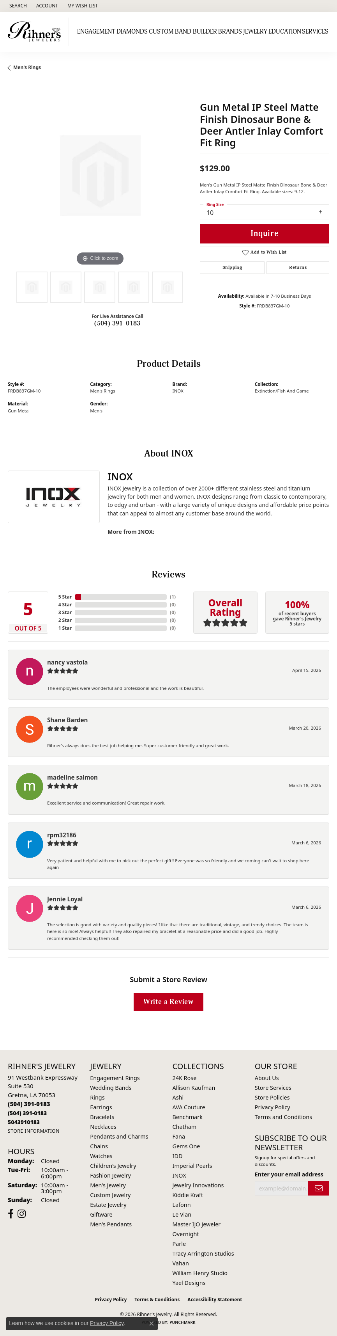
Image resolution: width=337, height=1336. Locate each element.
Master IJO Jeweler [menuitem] (197, 1224)
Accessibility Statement (214, 1299)
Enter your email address (289, 1174)
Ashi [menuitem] (178, 1097)
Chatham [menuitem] (185, 1126)
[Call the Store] (29, 1104)
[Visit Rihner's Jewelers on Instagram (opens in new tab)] (22, 1214)
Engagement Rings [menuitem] (115, 1078)
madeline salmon (72, 777)
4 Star (65, 604)
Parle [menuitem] (179, 1243)
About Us (267, 1078)
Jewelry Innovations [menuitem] (198, 1185)
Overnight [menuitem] (186, 1234)
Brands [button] (230, 32)
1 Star (65, 628)
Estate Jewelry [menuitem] (108, 1204)
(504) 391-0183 (117, 323)
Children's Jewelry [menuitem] (113, 1165)
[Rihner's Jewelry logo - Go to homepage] (36, 32)
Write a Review (168, 1001)
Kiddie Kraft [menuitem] (188, 1195)
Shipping (232, 267)
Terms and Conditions (283, 1117)
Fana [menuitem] (179, 1136)
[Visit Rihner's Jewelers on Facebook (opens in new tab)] (11, 1214)
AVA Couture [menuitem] (189, 1107)
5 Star (65, 596)
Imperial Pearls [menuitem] (192, 1165)
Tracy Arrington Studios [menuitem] (203, 1253)
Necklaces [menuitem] (103, 1126)
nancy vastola (67, 662)
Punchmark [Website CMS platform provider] (182, 1322)
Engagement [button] (96, 32)
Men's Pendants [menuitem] (111, 1224)
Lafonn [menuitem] (182, 1204)
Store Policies (272, 1097)
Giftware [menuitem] (101, 1214)
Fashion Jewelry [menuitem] (110, 1175)
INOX (178, 391)
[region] (100, 175)
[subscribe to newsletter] (318, 1188)
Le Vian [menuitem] (182, 1214)
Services (315, 32)
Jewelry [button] (255, 32)
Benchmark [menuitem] (188, 1117)
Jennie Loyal (65, 899)
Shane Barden (67, 720)
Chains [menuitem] (99, 1146)
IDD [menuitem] (178, 1156)
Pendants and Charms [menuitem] (119, 1136)
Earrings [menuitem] (101, 1107)
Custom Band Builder (183, 32)
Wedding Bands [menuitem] (110, 1087)
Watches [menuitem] (101, 1156)
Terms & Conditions (157, 1299)
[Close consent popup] (151, 1323)
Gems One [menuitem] (186, 1146)
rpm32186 (61, 835)
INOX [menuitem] (179, 1175)
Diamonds (132, 32)
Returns (298, 267)
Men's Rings (27, 67)
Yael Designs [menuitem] (189, 1282)
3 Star (65, 612)
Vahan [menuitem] (181, 1263)
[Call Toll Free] (27, 1113)
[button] (17, 6)
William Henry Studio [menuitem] (200, 1273)
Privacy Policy (272, 1107)
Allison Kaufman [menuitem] (194, 1087)
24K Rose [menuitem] (185, 1078)
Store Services (273, 1087)
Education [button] (284, 32)
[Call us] (24, 1122)
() (173, 596)
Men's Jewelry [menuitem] (108, 1185)
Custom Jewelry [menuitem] (110, 1195)
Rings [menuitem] (97, 1097)
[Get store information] (34, 1131)
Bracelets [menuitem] (102, 1117)
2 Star (65, 620)
